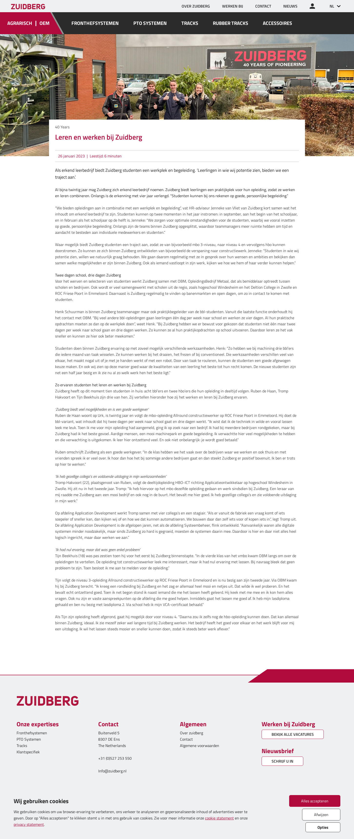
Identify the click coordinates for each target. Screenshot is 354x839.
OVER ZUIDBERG (196, 6)
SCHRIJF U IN (282, 761)
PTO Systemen (29, 739)
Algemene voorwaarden (199, 745)
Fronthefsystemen (32, 733)
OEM (44, 23)
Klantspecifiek (28, 752)
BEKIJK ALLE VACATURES (293, 734)
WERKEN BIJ (232, 6)
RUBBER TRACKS (230, 23)
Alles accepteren (314, 801)
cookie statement (219, 818)
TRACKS (189, 23)
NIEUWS (290, 6)
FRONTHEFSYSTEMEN (95, 23)
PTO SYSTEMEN (150, 23)
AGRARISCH (19, 23)
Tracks (22, 745)
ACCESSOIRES (277, 23)
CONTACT (263, 6)
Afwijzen (321, 815)
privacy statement (29, 824)
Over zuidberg (191, 733)
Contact (186, 739)
